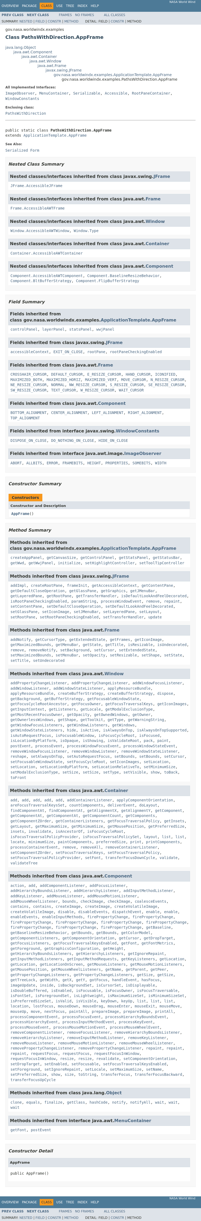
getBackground (25, 699)
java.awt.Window (45, 61)
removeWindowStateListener (149, 751)
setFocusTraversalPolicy (133, 852)
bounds (69, 901)
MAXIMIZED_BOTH (26, 380)
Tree (70, 6)
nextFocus (54, 1011)
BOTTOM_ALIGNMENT (28, 412)
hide (71, 730)
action (17, 885)
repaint (172, 601)
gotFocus (98, 980)
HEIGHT (94, 463)
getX (67, 980)
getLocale (90, 709)
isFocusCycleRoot (117, 735)
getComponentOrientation (88, 938)
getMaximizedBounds (30, 645)
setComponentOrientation (149, 1058)
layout (150, 837)
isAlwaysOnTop (118, 730)
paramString (84, 601)
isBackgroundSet (75, 985)
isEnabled (61, 990)
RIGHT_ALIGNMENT (145, 412)
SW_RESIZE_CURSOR (28, 390)
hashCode (98, 1102)
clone (16, 1102)
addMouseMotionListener (112, 896)
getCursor (129, 938)
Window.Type (86, 231)
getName (113, 969)
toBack (171, 772)
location (19, 1006)
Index (82, 6)
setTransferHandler (123, 617)
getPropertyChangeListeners (39, 975)
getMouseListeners (106, 964)
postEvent (20, 746)
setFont (93, 858)
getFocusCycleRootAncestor (38, 704)
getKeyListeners (138, 959)
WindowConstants (22, 98)
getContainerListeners (79, 821)
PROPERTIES (116, 463)
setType (111, 772)
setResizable (123, 655)
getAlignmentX (102, 810)
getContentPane (157, 585)
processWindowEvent (121, 601)
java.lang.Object (20, 47)
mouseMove (169, 1006)
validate (168, 858)
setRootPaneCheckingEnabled (69, 617)
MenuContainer (54, 93)
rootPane (96, 352)
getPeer (158, 969)
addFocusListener (108, 885)
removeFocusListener (88, 1032)
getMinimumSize (87, 826)
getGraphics (113, 591)
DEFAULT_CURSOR (67, 374)
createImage (68, 906)
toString (87, 1074)
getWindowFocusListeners (36, 725)
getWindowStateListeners (36, 730)
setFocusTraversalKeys (79, 852)
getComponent (168, 810)
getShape (67, 720)
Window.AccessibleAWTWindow (39, 231)
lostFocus (43, 1006)
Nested (25, 21)
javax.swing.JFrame (64, 70)
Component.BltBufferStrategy (41, 281)
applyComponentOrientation (145, 800)
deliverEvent (121, 805)
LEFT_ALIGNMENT (107, 412)
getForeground (25, 948)
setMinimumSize (159, 767)
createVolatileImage (135, 906)
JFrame (162, 176)
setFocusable (85, 1064)
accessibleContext (29, 352)
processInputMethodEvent (88, 1022)
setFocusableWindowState (36, 762)
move (35, 1011)
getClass (76, 1102)
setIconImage (55, 612)
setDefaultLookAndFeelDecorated (139, 606)
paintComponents (75, 842)
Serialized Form (22, 150)
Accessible (116, 93)
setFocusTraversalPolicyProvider (45, 858)
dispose (165, 693)
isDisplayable (140, 985)
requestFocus (44, 1053)
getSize (145, 975)
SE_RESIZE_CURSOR (166, 385)
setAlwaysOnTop (46, 756)
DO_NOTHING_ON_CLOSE (72, 440)
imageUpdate (22, 985)
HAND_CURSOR (138, 374)
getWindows (123, 725)
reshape (18, 756)
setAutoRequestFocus (88, 756)
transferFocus (115, 1074)
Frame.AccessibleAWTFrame (37, 208)
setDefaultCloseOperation (74, 606)
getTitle (114, 645)
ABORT (16, 463)
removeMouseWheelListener (146, 1043)
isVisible (86, 1001)
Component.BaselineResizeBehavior (123, 276)
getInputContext (27, 709)
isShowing (93, 740)
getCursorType (50, 639)
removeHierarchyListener (36, 1038)
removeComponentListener (36, 1032)
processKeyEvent (136, 1022)
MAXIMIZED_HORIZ (63, 380)
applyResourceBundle (128, 688)
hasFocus (150, 980)
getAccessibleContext (114, 585)
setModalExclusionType (34, 772)
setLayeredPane (119, 612)
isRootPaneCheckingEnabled (38, 601)
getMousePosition (125, 826)
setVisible (135, 772)
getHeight (113, 948)
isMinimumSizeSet (166, 996)
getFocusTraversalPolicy (133, 821)
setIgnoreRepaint (62, 1069)
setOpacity (94, 655)
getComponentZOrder (30, 821)
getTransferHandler (96, 596)
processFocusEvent (81, 1017)
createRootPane (46, 585)
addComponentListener (62, 885)
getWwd (17, 563)
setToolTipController (161, 563)
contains (19, 906)
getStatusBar (166, 557)
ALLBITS (34, 463)
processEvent (48, 746)
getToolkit (91, 720)
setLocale (95, 1069)
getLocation (171, 959)
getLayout (20, 826)
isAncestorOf (69, 831)
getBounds (82, 933)
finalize (53, 1102)
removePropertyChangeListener (42, 1048)
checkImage (91, 901)
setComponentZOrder (30, 852)
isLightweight (88, 996)
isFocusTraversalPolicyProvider (44, 837)
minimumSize (40, 842)
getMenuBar (67, 645)
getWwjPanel (40, 563)
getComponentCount (102, 815)
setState (173, 655)
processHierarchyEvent (34, 1022)
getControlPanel (97, 557)
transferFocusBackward (158, 1074)
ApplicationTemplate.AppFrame (55, 135)
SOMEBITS (141, 463)
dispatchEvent (127, 912)
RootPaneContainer (151, 93)
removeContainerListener (131, 847)
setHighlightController (110, 563)
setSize (70, 772)
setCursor (104, 650)
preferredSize (111, 842)
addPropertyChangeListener (38, 683)
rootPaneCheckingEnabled (136, 352)
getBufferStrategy (63, 699)
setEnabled (55, 1064)
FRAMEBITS (72, 463)
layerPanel (53, 329)
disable (66, 912)
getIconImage (148, 639)
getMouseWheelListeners (76, 969)
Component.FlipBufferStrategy (107, 281)
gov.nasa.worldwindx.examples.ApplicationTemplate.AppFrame (113, 75)
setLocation (156, 762)
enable (153, 912)
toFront (18, 777)
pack (148, 740)
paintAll (78, 1011)
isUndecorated (172, 645)
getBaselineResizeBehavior (38, 933)
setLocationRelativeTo (115, 767)
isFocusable (88, 990)
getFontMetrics (157, 943)
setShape (150, 655)
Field (39, 21)
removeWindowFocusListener (38, 751)
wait (159, 1102)
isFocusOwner (118, 990)
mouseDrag (93, 1006)
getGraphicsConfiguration (71, 948)
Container (157, 243)
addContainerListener (89, 800)
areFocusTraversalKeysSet (37, 805)
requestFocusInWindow (116, 1053)
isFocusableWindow (75, 735)
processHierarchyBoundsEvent (135, 1017)
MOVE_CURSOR (133, 380)
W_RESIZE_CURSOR (97, 390)
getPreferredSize (166, 826)
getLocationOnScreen (61, 964)
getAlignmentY (136, 810)
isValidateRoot (123, 740)
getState (92, 645)
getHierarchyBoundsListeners (41, 953)
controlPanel (24, 329)
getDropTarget (158, 938)
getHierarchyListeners (99, 953)
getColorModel (136, 933)
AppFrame (20, 513)
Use (59, 6)
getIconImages (172, 704)
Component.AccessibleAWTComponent (46, 276)
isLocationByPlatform (33, 740)
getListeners (62, 709)
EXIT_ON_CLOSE (68, 352)
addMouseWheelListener (34, 901)
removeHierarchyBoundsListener (147, 1032)
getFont (129, 943)
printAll (164, 1011)
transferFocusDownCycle (130, 858)
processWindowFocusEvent (93, 746)
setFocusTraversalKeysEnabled (134, 1064)
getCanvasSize (61, 557)
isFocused (149, 735)
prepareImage (105, 1011)
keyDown (109, 1001)
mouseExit (145, 1006)
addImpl (18, 585)
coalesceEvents (150, 901)
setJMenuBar (86, 612)
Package (29, 6)
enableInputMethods (62, 917)
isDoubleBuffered (28, 990)
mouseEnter (118, 1006)
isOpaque (69, 740)
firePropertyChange (107, 917)
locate (17, 842)
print (136, 842)
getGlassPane (82, 591)
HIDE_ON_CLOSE (113, 440)
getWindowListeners (87, 725)
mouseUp (18, 1011)
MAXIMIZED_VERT (101, 380)
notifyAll (140, 1102)
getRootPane (59, 596)
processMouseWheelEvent (134, 1027)
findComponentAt (27, 810)
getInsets (174, 821)
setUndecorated (49, 660)
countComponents (86, 805)
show (155, 772)
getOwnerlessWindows (31, 720)
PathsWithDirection (25, 113)
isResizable (140, 645)
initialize (69, 563)
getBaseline (158, 927)
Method (71, 21)
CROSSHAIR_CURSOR (28, 374)
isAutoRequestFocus (30, 735)
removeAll (90, 847)
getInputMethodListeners (36, 959)
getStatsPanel (133, 557)
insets (17, 831)
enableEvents (24, 917)
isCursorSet (108, 985)
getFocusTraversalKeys (129, 704)
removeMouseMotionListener (86, 1043)
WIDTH (160, 463)
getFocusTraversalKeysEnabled (85, 943)
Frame (153, 198)
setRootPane (22, 617)
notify (119, 1102)
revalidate (107, 1058)
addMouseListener (65, 896)
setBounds (124, 756)
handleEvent (124, 980)
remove (153, 601)
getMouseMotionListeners (156, 964)
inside (47, 985)
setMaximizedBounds (30, 655)
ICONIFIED (165, 374)
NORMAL (58, 385)
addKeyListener (26, 896)
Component (159, 266)
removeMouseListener (31, 1043)
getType (115, 720)
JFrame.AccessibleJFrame (36, 186)
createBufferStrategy (80, 693)
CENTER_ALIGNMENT (69, 412)
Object (114, 1092)
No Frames (84, 15)
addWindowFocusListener (157, 683)
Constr (54, 21)
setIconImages (124, 762)
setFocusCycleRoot (86, 762)
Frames (65, 15)
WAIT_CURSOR (131, 390)
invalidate (39, 831)
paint (163, 740)
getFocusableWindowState (113, 699)
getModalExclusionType (129, 709)
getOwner (141, 714)
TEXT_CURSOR (63, 390)
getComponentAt (26, 815)
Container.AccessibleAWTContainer (46, 253)
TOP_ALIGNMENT (25, 418)
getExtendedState (87, 639)
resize (67, 1058)
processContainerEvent (34, 847)
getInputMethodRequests (92, 959)
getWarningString (146, 720)
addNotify (20, 639)
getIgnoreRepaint (146, 953)
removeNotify (41, 650)
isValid (64, 1001)
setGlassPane (24, 612)
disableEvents (93, 912)
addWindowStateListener (78, 688)
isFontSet (20, 996)
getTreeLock (22, 980)
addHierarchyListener (96, 890)
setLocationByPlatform (63, 767)
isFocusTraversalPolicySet (111, 837)
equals (33, 1102)
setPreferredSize (28, 1074)
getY (80, 980)
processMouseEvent (29, 1027)
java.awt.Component (32, 52)
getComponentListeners (34, 938)
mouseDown (68, 1006)
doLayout (148, 805)
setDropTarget (25, 1064)
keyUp (126, 1001)
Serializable (86, 93)
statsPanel (80, 329)
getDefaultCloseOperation (37, 591)
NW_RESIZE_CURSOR (87, 385)
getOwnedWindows (111, 714)
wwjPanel (105, 329)
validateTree (24, 863)
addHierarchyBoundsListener (39, 890)
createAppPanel (26, 557)
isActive (89, 730)
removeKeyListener (147, 1038)
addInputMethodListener (148, 890)
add (13, 800)
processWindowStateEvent (149, 746)
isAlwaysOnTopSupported (162, 730)
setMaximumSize (126, 1069)
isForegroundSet (52, 996)
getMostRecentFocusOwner (36, 714)
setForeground (25, 1069)
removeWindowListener (94, 751)
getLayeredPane (26, 596)
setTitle (19, 660)
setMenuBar (67, 655)
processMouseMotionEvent (79, 1027)
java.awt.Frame (52, 66)
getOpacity (78, 714)
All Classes (114, 15)
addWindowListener (29, 688)
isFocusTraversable (157, 990)
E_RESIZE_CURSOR (104, 374)
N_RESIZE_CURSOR (167, 380)
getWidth (49, 980)
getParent (136, 969)
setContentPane (26, 606)
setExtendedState (137, 650)
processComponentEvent (34, 1017)
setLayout (149, 612)
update (155, 617)
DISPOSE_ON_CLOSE (28, 440)
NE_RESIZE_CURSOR (28, 385)
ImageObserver (20, 93)
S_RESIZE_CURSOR (127, 385)
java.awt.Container (39, 56)
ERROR (52, 463)
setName (154, 1069)
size (69, 1074)
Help (95, 6)
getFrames (120, 639)
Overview (10, 6)
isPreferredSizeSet (30, 1001)
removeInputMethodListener (95, 1038)
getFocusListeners (29, 943)
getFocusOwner (86, 704)
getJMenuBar (142, 591)
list (166, 837)
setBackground (75, 650)
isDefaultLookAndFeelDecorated (154, 596)
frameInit (77, 585)
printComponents (163, 842)
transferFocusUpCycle (33, 1080)
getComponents (140, 815)
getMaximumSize (51, 826)
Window (155, 221)
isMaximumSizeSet (125, 996)
